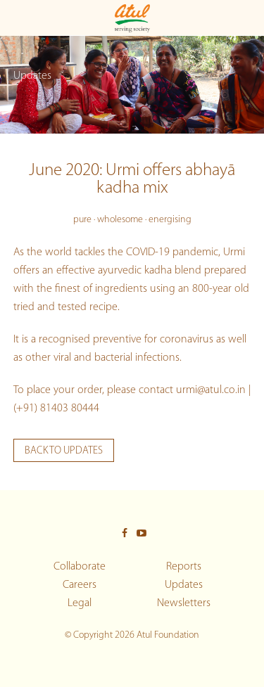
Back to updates (64, 451)
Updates (184, 585)
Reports (183, 566)
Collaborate (80, 566)
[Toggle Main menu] (16, 18)
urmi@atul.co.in (211, 390)
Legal (80, 603)
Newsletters (183, 603)
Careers (79, 585)
